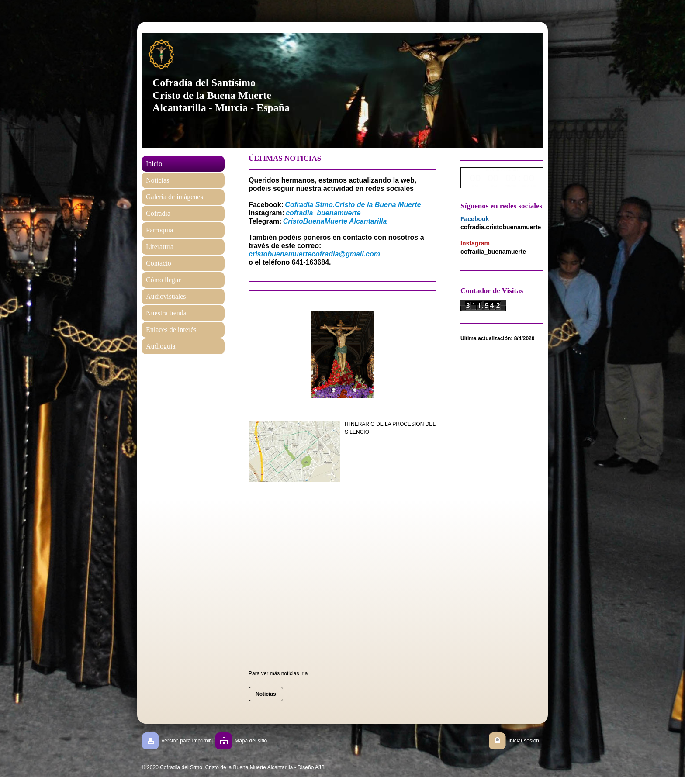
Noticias (266, 694)
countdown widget (501, 177)
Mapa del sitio (251, 741)
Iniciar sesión (524, 741)
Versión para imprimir (186, 741)
